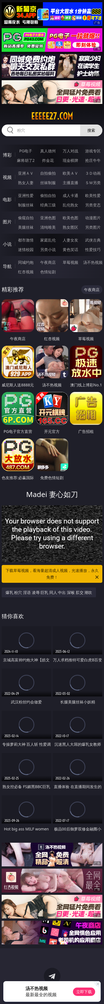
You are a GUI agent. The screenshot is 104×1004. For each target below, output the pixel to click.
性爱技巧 (93, 249)
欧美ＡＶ (70, 173)
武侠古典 (93, 240)
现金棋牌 (70, 160)
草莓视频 (70, 262)
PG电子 (25, 150)
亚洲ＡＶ (26, 173)
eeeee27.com (52, 116)
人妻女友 (70, 240)
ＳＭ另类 (93, 182)
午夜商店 (48, 262)
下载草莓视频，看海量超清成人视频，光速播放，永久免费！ (53, 574)
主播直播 (70, 182)
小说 (7, 244)
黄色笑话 (70, 249)
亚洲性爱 (26, 195)
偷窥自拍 (26, 217)
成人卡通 (70, 195)
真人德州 (48, 150)
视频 (7, 177)
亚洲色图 (48, 217)
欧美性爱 (93, 195)
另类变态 (93, 205)
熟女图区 (70, 227)
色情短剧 (48, 271)
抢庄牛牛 (93, 160)
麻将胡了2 (26, 160)
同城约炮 (26, 262)
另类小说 (48, 249)
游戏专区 (93, 150)
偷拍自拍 (48, 195)
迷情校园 (26, 249)
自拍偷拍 (48, 173)
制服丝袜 (26, 205)
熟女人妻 (26, 182)
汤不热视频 (93, 262)
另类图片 (93, 227)
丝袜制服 (48, 182)
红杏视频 (26, 271)
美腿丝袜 (26, 227)
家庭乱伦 (48, 240)
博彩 (7, 155)
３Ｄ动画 (93, 173)
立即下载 (84, 991)
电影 (7, 199)
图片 (7, 222)
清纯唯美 (48, 227)
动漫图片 (93, 217)
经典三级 (48, 205)
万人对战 (70, 150)
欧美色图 (70, 217)
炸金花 (48, 160)
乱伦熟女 (70, 205)
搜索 (91, 130)
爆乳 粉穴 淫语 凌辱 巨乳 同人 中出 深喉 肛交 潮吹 (49, 592)
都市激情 (26, 240)
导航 (7, 266)
